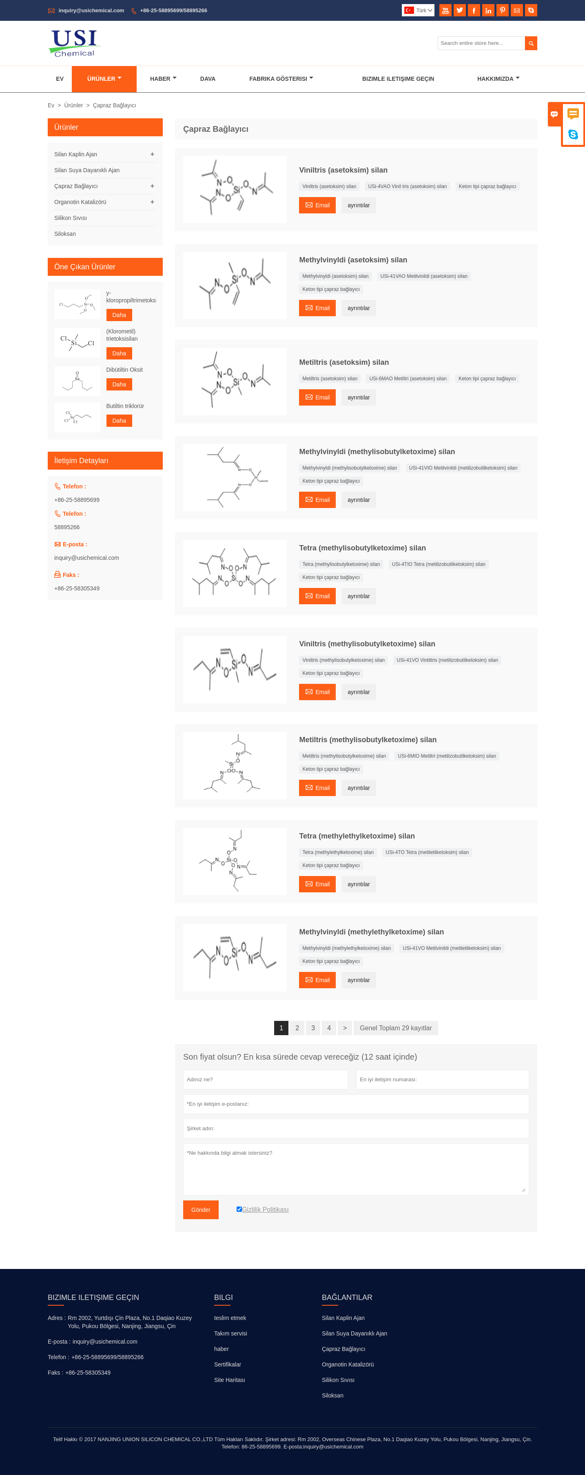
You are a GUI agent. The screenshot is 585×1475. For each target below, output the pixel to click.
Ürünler (104, 78)
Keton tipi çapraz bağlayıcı (487, 186)
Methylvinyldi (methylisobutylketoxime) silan (349, 468)
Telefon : (58, 1357)
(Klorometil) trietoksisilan (122, 335)
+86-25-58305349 (77, 588)
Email (317, 204)
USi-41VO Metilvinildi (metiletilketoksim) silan (452, 948)
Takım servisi (230, 1333)
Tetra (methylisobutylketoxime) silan (341, 564)
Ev (60, 78)
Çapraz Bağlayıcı (76, 186)
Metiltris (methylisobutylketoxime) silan (344, 756)
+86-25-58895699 (77, 500)
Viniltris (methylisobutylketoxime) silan (343, 660)
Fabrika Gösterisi (281, 78)
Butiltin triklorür (125, 406)
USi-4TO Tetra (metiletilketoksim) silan (427, 852)
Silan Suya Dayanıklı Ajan (87, 170)
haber (221, 1349)
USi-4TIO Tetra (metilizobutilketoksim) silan (438, 564)
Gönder (201, 1210)
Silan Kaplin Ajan (75, 154)
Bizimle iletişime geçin (93, 1297)
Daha (119, 315)
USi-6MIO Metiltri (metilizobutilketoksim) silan (447, 756)
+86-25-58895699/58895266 (173, 10)
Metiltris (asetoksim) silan (329, 379)
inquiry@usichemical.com (91, 10)
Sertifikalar (227, 1364)
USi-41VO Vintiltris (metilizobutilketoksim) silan (448, 660)
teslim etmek (230, 1318)
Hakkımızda (498, 78)
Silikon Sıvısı (70, 218)
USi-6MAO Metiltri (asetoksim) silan (407, 379)
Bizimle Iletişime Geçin (398, 78)
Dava (208, 78)
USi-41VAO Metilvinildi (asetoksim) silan (424, 276)
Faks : (55, 1372)
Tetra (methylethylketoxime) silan (338, 852)
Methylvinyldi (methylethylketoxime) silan (346, 948)
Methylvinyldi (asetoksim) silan (335, 276)
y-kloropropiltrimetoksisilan (131, 297)
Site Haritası (229, 1380)
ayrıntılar (359, 205)
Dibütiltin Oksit (124, 369)
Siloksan (65, 234)
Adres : (57, 1318)
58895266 (67, 527)
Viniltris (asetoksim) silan (329, 186)
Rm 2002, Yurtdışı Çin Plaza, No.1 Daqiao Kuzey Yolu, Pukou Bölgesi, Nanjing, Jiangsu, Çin (130, 1322)
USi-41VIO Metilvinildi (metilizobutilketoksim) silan (463, 468)
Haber (163, 78)
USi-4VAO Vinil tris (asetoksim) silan (407, 186)
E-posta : (59, 1341)
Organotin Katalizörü (80, 202)
